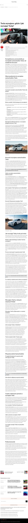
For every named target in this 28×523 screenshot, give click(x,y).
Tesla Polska (14, 2)
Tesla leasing (24, 205)
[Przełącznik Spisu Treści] (26, 46)
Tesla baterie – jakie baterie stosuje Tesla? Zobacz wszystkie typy (14, 492)
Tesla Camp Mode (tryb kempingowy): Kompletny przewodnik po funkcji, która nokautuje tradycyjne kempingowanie (14, 481)
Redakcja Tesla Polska (2, 48)
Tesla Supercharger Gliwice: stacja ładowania (7, 512)
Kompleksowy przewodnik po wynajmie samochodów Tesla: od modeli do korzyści (15, 48)
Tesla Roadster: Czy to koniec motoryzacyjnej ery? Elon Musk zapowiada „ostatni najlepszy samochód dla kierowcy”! (14, 487)
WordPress (18, 521)
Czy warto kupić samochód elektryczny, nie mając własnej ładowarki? (10, 510)
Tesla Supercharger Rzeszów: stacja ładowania (7, 515)
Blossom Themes (10, 521)
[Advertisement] (14, 13)
